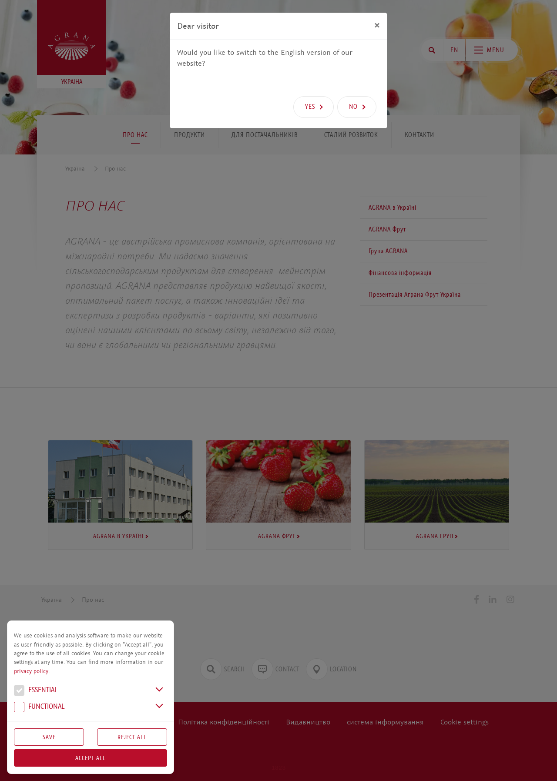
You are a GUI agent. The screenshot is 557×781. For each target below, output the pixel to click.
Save (49, 737)
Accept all (90, 758)
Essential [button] (35, 691)
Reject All (132, 737)
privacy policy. (32, 671)
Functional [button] (39, 707)
